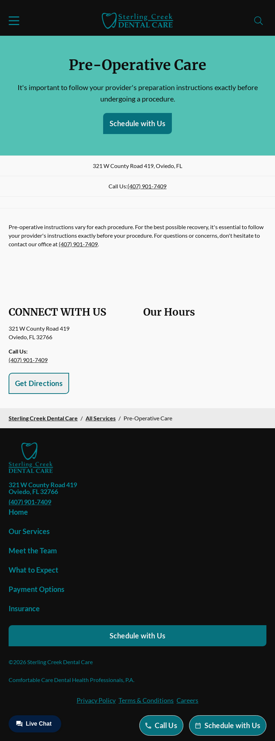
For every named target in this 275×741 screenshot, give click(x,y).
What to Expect (33, 569)
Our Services (29, 531)
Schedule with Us (137, 123)
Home (18, 512)
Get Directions (39, 383)
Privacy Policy (96, 700)
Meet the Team (33, 550)
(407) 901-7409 (147, 186)
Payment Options (36, 589)
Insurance (24, 608)
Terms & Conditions (146, 700)
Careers (187, 700)
